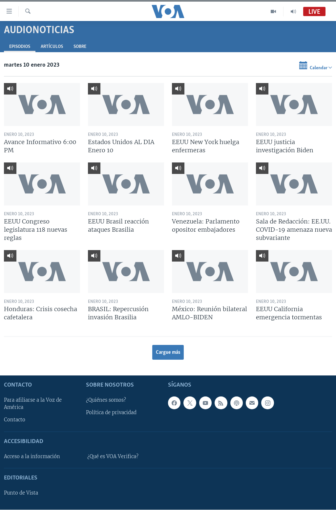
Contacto (14, 420)
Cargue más (168, 352)
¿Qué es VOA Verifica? (112, 456)
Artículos (52, 46)
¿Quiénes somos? (106, 400)
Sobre (80, 46)
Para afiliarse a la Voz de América (33, 404)
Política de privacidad (111, 413)
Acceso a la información (32, 456)
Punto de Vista (21, 493)
